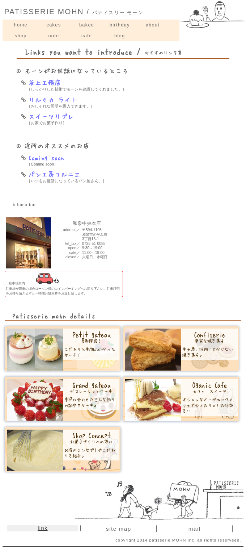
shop (21, 35)
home (20, 25)
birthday (120, 25)
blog (119, 35)
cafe (86, 35)
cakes (54, 25)
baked (86, 25)
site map (118, 529)
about (153, 25)
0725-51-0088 (94, 244)
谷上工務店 (41, 82)
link (42, 528)
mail (194, 529)
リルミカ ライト (49, 99)
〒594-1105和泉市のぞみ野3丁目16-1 (94, 234)
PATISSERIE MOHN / (74, 11)
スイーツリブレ (47, 116)
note (53, 35)
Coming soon (42, 157)
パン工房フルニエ (50, 174)
